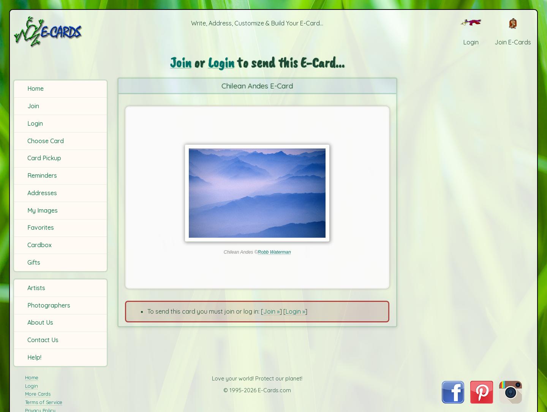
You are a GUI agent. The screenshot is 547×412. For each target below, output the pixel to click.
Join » (271, 311)
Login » (295, 311)
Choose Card (45, 141)
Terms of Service (43, 402)
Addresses (42, 193)
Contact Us (42, 340)
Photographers (48, 305)
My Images (42, 210)
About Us (40, 322)
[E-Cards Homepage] (60, 32)
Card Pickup (44, 158)
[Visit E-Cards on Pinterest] (481, 401)
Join (33, 106)
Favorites (40, 227)
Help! (34, 357)
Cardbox (39, 245)
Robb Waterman (274, 252)
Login (35, 123)
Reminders (42, 175)
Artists (36, 288)
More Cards (38, 394)
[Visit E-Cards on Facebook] (453, 401)
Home (35, 88)
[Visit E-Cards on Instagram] (510, 401)
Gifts (33, 262)
